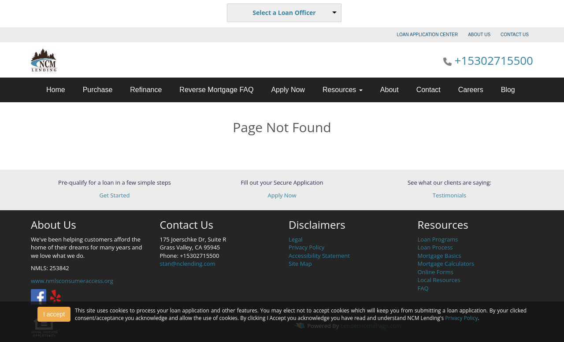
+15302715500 (494, 60)
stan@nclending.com (187, 264)
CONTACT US (515, 34)
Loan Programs (438, 239)
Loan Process (435, 247)
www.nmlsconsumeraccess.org (72, 281)
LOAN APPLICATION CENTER (427, 34)
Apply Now (287, 89)
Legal (296, 239)
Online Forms (435, 272)
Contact (428, 89)
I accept (54, 314)
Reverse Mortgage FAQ (216, 89)
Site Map (300, 264)
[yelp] (55, 296)
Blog (508, 89)
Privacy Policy (306, 247)
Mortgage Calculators (446, 264)
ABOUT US (479, 34)
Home (55, 89)
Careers (470, 89)
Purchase (98, 89)
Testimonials (449, 195)
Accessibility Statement (319, 256)
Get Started (115, 195)
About (389, 89)
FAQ (423, 288)
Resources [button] (343, 89)
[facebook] (38, 296)
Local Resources (439, 280)
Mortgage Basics (439, 256)
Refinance (146, 89)
